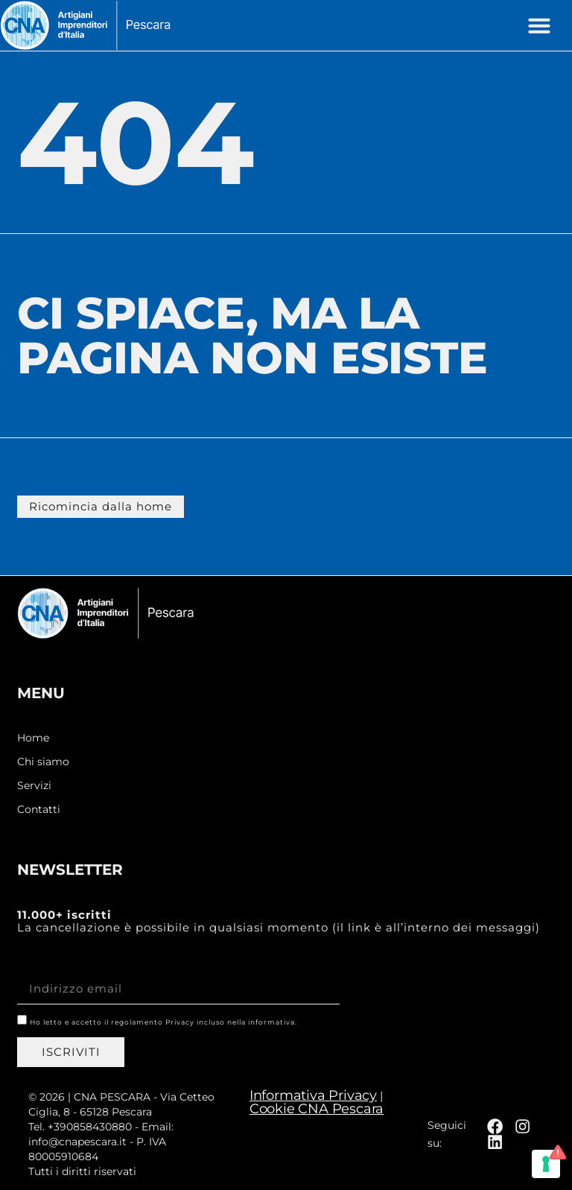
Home (33, 737)
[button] (539, 25)
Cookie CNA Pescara (317, 1108)
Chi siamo (43, 761)
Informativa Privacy (313, 1094)
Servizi (34, 785)
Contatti (38, 809)
